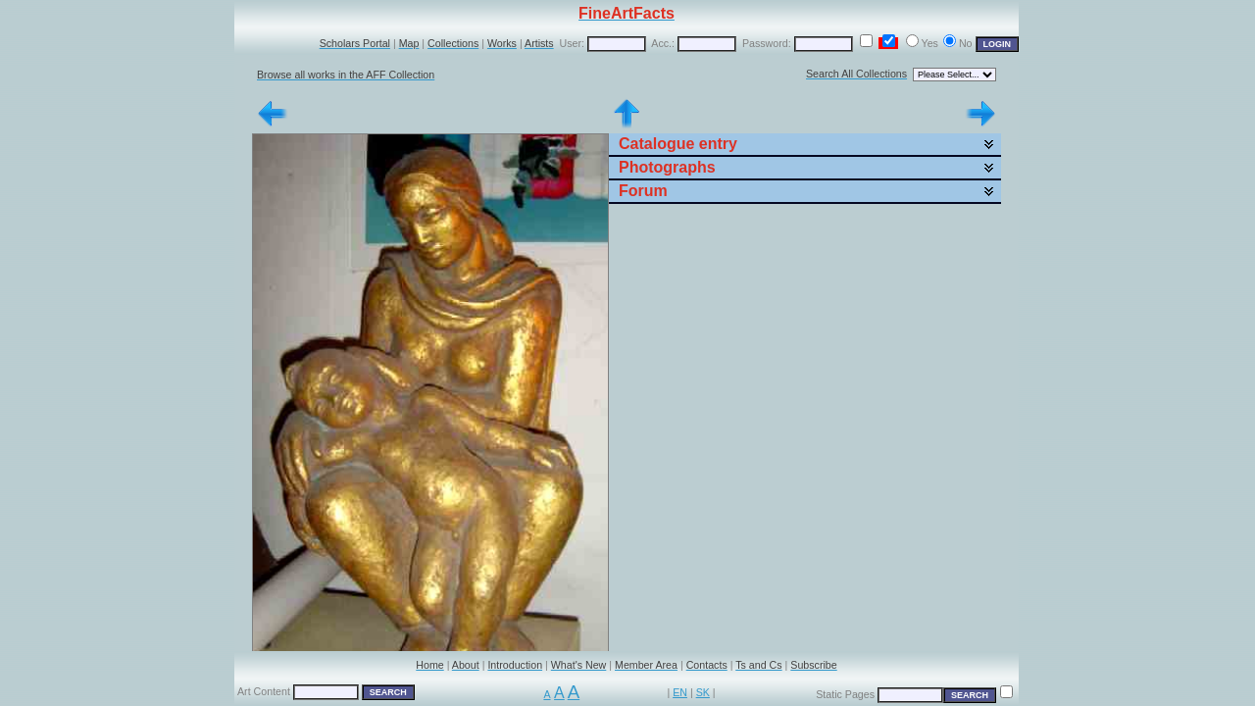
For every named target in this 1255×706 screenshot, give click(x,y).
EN (680, 692)
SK (703, 692)
